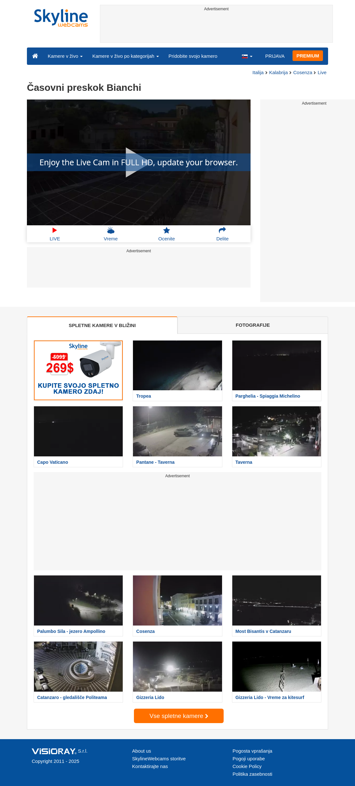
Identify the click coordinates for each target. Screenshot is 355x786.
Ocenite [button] (166, 234)
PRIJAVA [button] (275, 56)
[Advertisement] (216, 27)
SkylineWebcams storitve (159, 758)
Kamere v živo (65, 56)
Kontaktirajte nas (150, 766)
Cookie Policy (247, 766)
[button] (247, 56)
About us (141, 751)
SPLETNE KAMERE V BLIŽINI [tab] (102, 325)
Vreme (111, 234)
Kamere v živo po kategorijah (125, 56)
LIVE (55, 234)
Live (322, 72)
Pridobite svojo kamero (193, 56)
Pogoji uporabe (249, 758)
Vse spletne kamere (178, 716)
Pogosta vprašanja (252, 751)
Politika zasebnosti (252, 774)
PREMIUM (307, 55)
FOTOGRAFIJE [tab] (253, 325)
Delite (222, 234)
